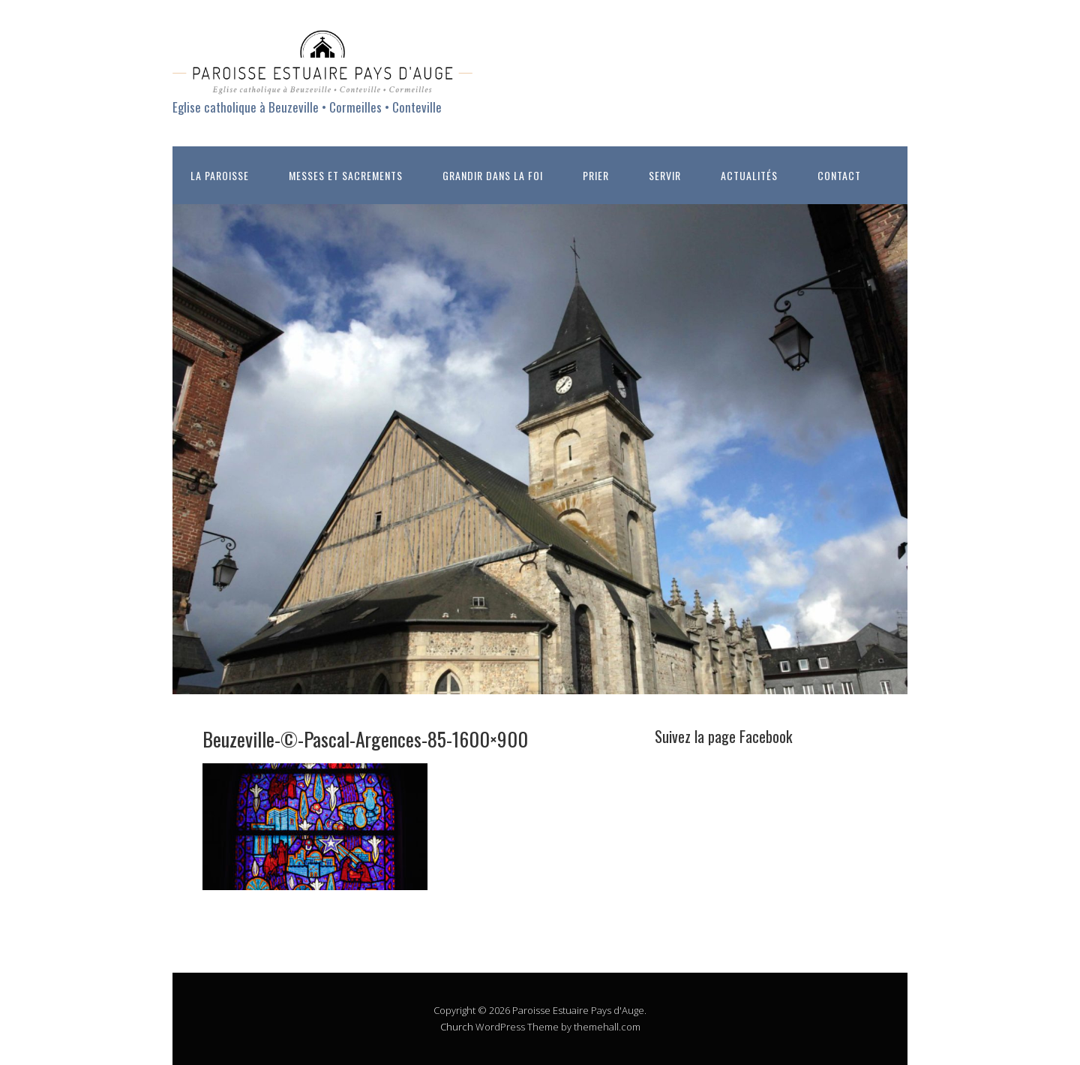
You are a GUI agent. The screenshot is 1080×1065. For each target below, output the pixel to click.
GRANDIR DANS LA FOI (492, 175)
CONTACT (839, 175)
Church (456, 1026)
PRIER (596, 175)
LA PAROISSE (219, 175)
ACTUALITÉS (749, 175)
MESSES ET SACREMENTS (346, 175)
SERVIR (665, 175)
